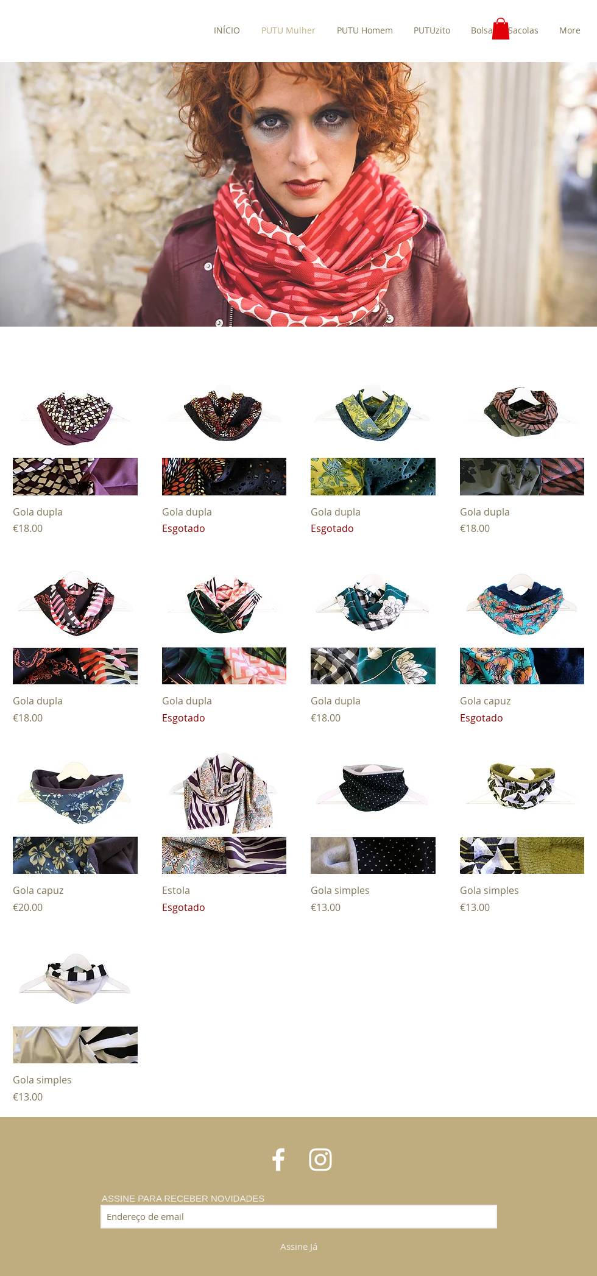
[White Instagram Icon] (320, 1159)
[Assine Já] (299, 1247)
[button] (501, 29)
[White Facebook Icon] (278, 1159)
